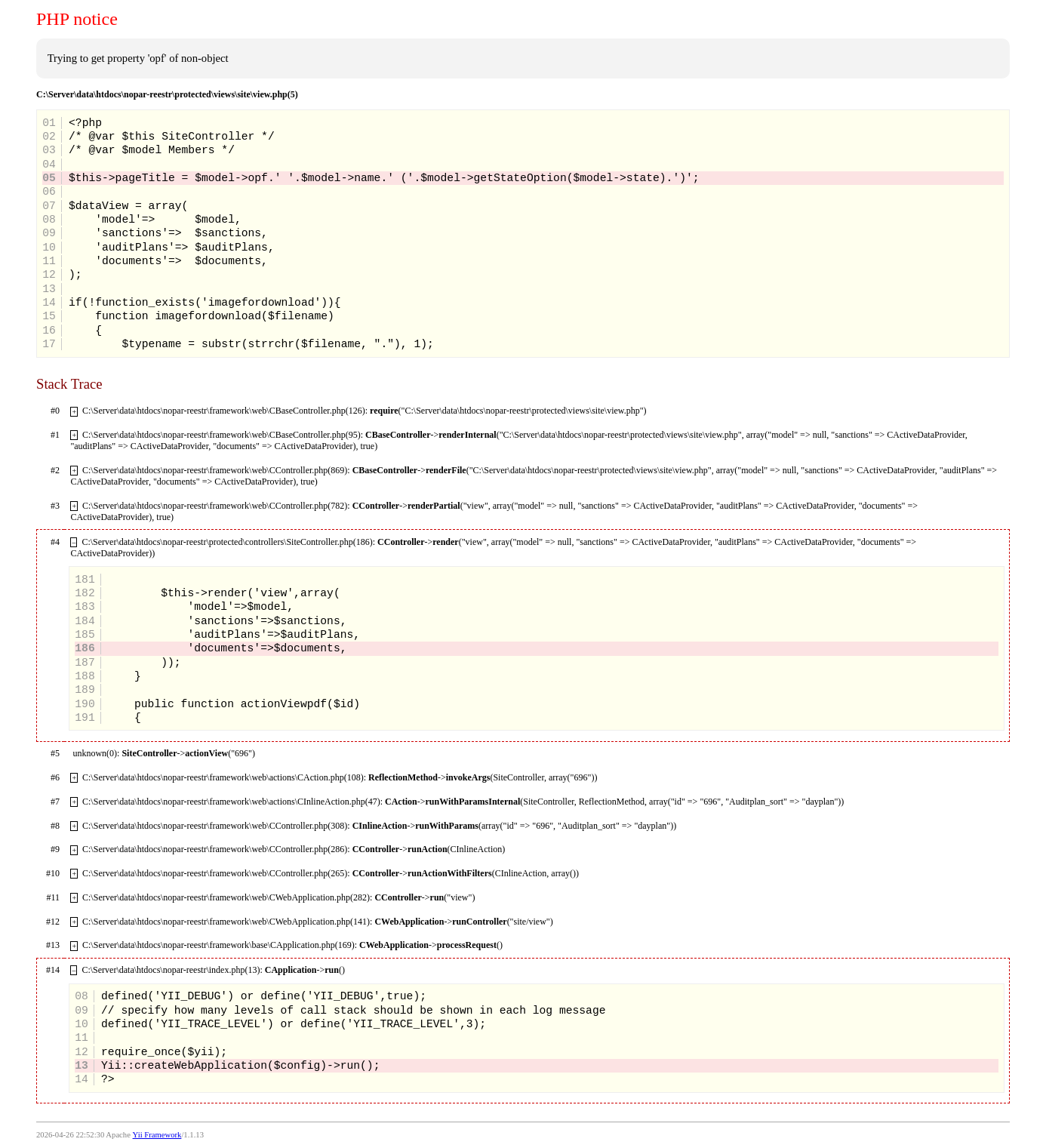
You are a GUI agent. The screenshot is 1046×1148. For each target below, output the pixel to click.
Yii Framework (157, 1135)
